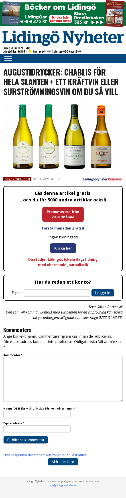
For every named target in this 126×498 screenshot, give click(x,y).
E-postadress (13, 423)
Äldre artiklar (63, 461)
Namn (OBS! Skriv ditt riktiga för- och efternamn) (39, 408)
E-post (17, 292)
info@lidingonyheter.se (63, 485)
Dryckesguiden (17, 179)
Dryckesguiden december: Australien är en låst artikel (45, 455)
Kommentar (12, 355)
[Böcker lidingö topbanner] (63, 26)
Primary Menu (6, 58)
